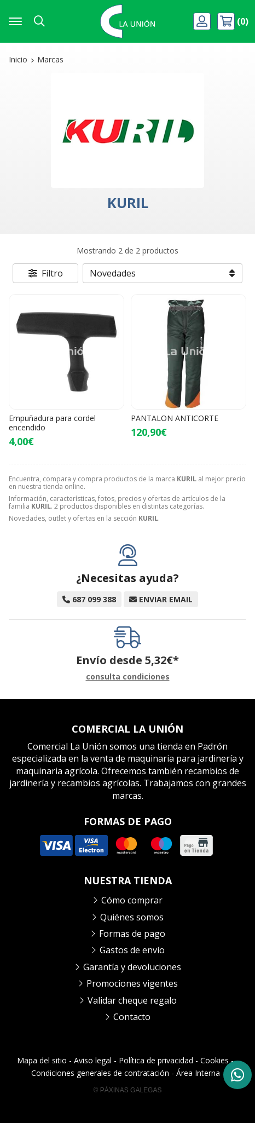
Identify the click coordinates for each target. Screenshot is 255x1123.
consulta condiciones (128, 677)
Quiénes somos (132, 917)
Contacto (131, 1017)
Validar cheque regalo (132, 1000)
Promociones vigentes (132, 983)
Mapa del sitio (42, 1060)
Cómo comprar (132, 900)
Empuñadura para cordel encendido (52, 423)
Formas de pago (132, 934)
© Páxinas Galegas (128, 1090)
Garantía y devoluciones (132, 967)
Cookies (214, 1060)
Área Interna (198, 1073)
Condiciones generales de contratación (100, 1073)
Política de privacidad (156, 1060)
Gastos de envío (132, 950)
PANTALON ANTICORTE (174, 418)
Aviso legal (93, 1060)
